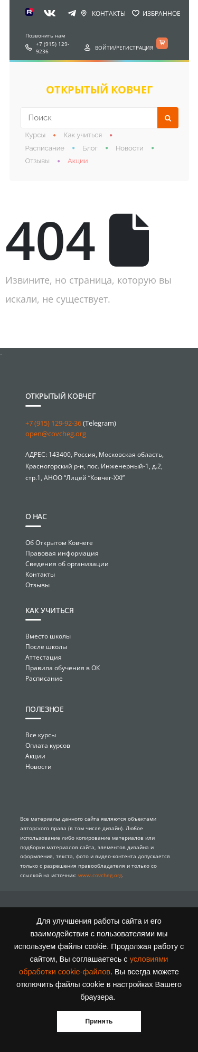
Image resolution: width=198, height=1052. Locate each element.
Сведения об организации (67, 563)
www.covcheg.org (100, 875)
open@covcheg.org (55, 433)
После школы (46, 646)
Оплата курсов (47, 745)
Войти (104, 47)
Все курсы (40, 734)
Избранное (162, 13)
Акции (78, 161)
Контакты (109, 13)
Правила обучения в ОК (62, 667)
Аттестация (43, 657)
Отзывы (37, 161)
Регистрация (134, 47)
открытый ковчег (99, 89)
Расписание (45, 148)
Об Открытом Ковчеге (59, 542)
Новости (130, 148)
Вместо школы (48, 636)
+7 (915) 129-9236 (52, 47)
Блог (90, 148)
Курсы (35, 135)
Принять (98, 1021)
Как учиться (82, 135)
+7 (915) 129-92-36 (53, 423)
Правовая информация (62, 553)
